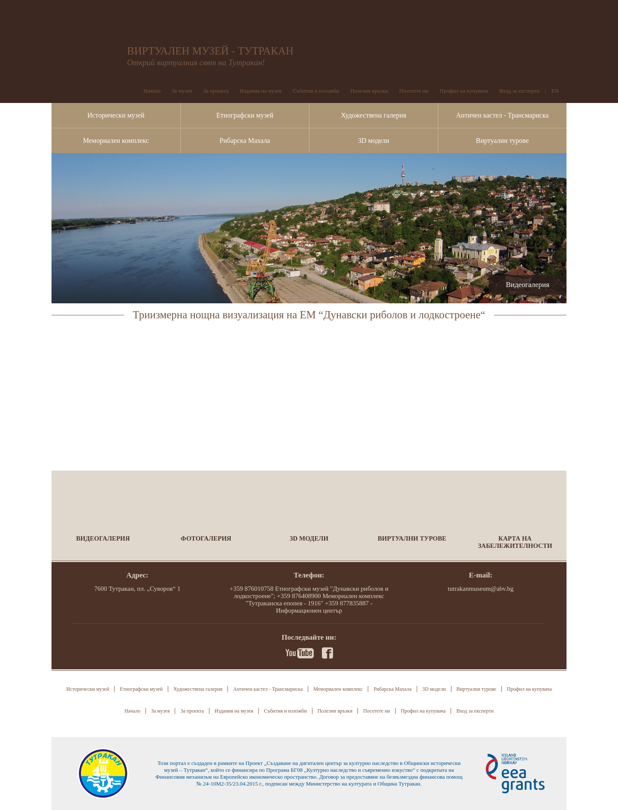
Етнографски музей (244, 115)
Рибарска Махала (245, 140)
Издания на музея (261, 91)
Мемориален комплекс (116, 140)
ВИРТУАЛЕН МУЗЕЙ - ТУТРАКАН (210, 51)
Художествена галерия (373, 115)
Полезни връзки (369, 91)
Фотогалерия (206, 538)
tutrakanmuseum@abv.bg (480, 588)
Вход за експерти (519, 91)
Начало (152, 91)
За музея (182, 91)
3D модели (373, 140)
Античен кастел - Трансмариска (502, 115)
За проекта (215, 91)
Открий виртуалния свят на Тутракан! (196, 62)
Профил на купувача (463, 91)
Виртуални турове (502, 140)
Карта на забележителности (515, 542)
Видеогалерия (103, 538)
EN (555, 91)
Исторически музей (115, 115)
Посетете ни (413, 91)
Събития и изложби (316, 91)
